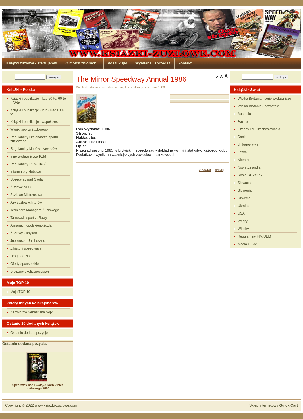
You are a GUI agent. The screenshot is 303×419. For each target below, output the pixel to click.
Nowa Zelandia (249, 167)
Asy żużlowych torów (26, 202)
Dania (242, 137)
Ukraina (243, 206)
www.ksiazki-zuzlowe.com (56, 405)
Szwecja (244, 198)
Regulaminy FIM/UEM (254, 236)
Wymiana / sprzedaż (152, 63)
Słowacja (244, 183)
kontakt (185, 63)
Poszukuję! (117, 63)
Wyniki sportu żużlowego (29, 129)
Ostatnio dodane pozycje (29, 333)
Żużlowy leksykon (23, 233)
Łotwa (242, 152)
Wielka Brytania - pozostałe (258, 106)
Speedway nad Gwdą (26, 179)
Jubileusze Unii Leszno (27, 241)
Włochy (243, 229)
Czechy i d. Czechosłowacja (259, 129)
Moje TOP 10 (20, 292)
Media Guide (247, 244)
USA (241, 213)
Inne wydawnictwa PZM (28, 156)
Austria (243, 121)
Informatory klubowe (25, 172)
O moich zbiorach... (82, 63)
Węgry (243, 221)
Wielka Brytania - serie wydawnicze (264, 98)
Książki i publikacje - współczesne (35, 122)
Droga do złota (21, 256)
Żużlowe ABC (20, 187)
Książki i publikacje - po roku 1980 (141, 87)
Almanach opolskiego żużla (30, 225)
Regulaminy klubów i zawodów (33, 149)
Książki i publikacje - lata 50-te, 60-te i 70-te (38, 100)
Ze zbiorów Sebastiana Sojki (31, 312)
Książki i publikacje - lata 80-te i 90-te (37, 112)
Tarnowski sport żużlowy (28, 218)
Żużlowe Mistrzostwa (26, 195)
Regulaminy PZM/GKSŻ (28, 164)
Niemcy (243, 160)
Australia (244, 114)
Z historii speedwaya (25, 248)
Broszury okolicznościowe (29, 271)
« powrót (205, 170)
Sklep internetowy (273, 405)
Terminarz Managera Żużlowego (34, 210)
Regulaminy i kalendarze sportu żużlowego (34, 139)
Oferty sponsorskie (24, 264)
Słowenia (245, 190)
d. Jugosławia (248, 144)
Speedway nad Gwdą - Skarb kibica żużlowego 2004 (38, 386)
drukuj (219, 170)
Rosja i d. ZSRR (250, 175)
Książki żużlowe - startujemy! (31, 63)
